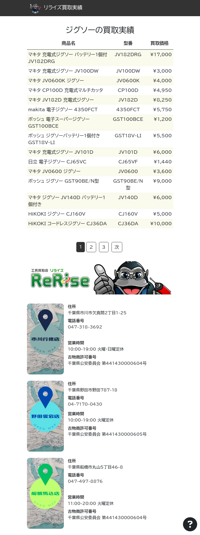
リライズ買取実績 (56, 7)
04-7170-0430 (85, 404)
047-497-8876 (85, 481)
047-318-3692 (85, 327)
